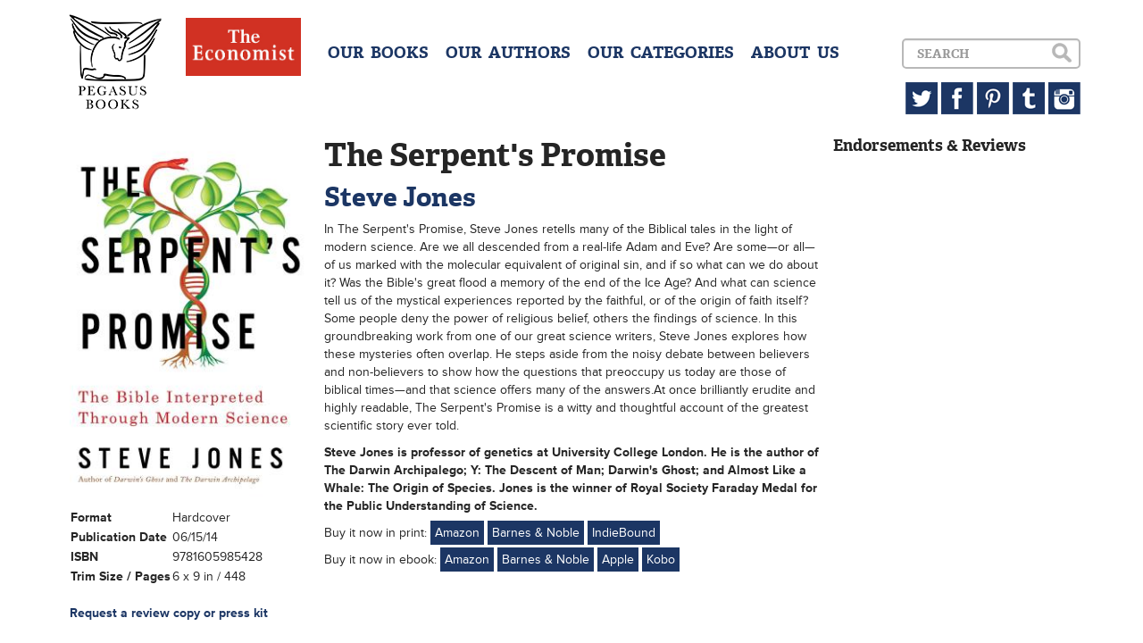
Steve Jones (400, 197)
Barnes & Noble (536, 532)
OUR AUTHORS (508, 52)
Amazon (457, 532)
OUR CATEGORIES (661, 52)
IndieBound (623, 532)
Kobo (661, 559)
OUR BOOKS (378, 52)
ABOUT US (795, 52)
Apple (618, 559)
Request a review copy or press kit (169, 613)
